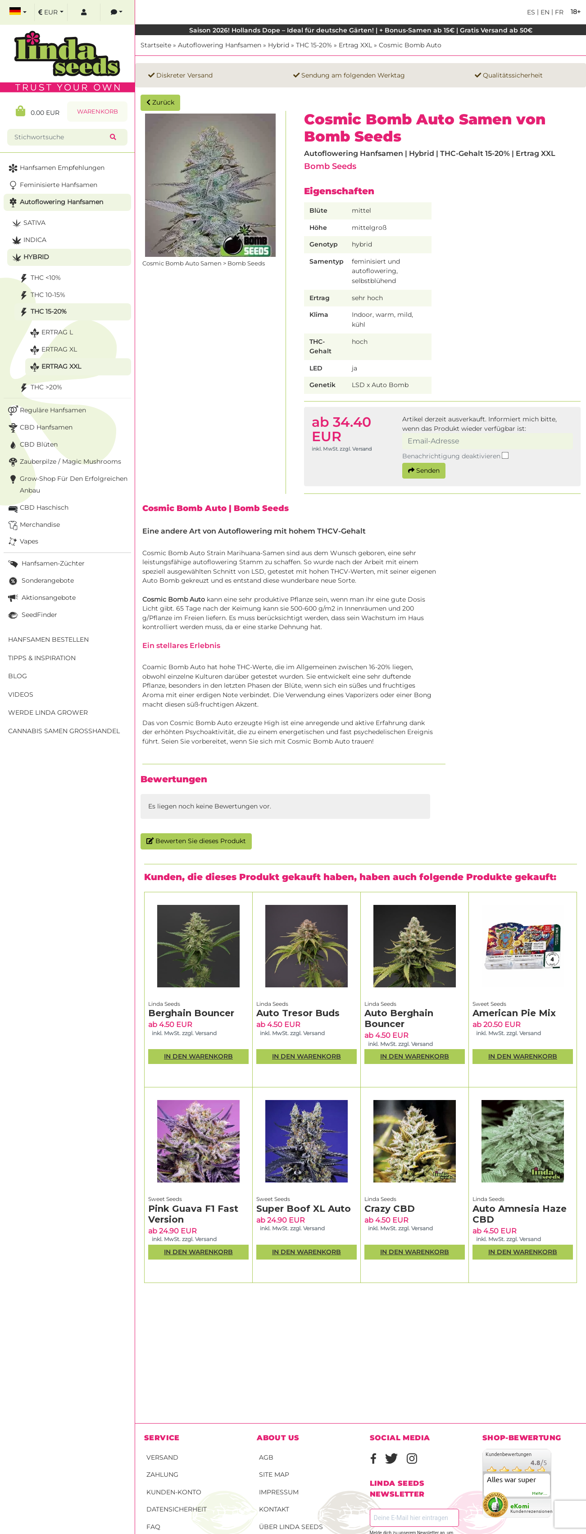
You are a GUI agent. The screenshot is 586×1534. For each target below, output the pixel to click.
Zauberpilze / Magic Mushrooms (63, 462)
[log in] (84, 12)
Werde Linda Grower (48, 712)
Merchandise (33, 525)
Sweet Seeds (489, 1003)
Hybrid (278, 45)
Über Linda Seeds (291, 1527)
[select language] (18, 12)
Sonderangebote (40, 581)
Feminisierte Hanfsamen (51, 185)
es (531, 12)
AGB (266, 1457)
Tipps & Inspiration (42, 658)
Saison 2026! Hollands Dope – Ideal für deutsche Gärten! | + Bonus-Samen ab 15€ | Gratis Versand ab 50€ (360, 30)
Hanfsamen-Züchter (45, 564)
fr (558, 12)
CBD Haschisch (37, 508)
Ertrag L (50, 333)
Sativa (27, 223)
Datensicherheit (176, 1509)
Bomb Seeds (330, 166)
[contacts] (116, 12)
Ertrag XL (52, 350)
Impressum (279, 1492)
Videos (20, 694)
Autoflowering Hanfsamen (219, 45)
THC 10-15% (41, 295)
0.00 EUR (37, 111)
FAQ (153, 1527)
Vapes (22, 542)
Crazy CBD (389, 1208)
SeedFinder (31, 615)
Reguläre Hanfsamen (46, 411)
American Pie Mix (514, 1013)
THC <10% (39, 278)
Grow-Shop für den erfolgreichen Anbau (66, 483)
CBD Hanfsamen (39, 428)
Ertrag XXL (355, 45)
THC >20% (39, 388)
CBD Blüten (32, 445)
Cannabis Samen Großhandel (64, 731)
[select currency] (51, 12)
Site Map (274, 1474)
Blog (17, 676)
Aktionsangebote (41, 598)
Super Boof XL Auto (303, 1208)
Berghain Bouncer (191, 1013)
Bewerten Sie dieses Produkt (196, 841)
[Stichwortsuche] (60, 137)
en (544, 12)
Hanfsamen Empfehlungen (55, 168)
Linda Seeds (164, 1003)
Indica (28, 240)
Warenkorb (97, 111)
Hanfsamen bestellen (48, 639)
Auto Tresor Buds (298, 1013)
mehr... (540, 1493)
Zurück (160, 102)
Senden (424, 470)
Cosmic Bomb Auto (410, 45)
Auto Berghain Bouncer (398, 1018)
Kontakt (274, 1509)
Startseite (156, 45)
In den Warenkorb (198, 1056)
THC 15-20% (314, 45)
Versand (162, 1457)
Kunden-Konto (173, 1492)
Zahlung (162, 1474)
